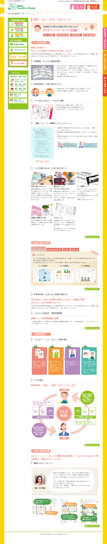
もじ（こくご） (39, 250)
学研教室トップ (94, 1)
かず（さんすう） (55, 250)
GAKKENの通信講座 (14, 13)
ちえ (67, 250)
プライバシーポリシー (65, 1)
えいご (75, 250)
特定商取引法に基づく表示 (81, 1)
